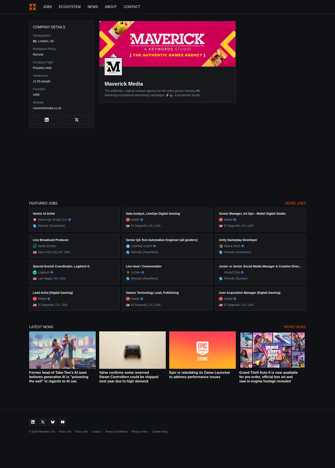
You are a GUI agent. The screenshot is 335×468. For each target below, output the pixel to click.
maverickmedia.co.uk (47, 108)
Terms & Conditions (116, 431)
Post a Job (81, 431)
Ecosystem (70, 7)
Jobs (47, 7)
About (111, 7)
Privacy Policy (140, 431)
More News (295, 327)
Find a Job (65, 431)
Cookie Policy (160, 431)
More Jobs (296, 203)
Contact (132, 7)
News (93, 7)
